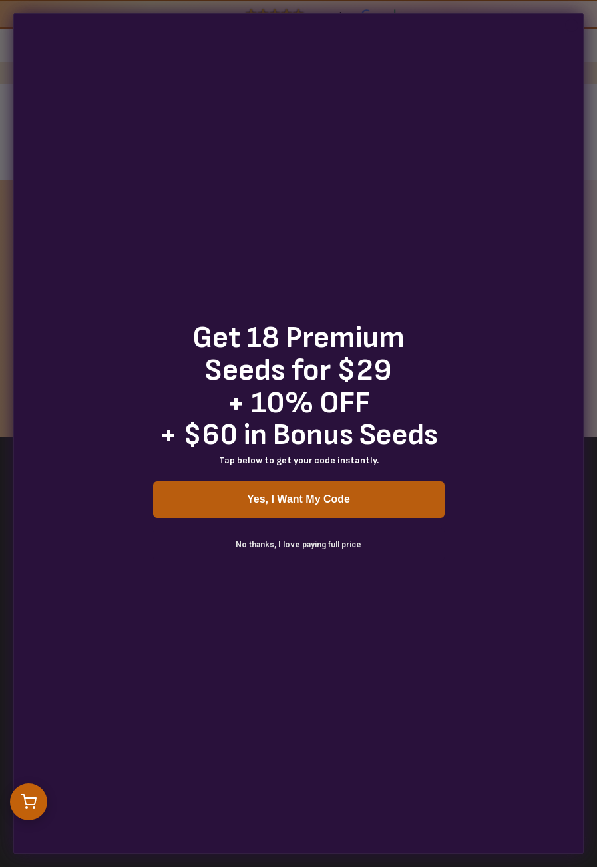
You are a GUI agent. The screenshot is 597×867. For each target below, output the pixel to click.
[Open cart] (28, 801)
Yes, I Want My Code (298, 499)
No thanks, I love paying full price (298, 544)
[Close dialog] (571, 25)
